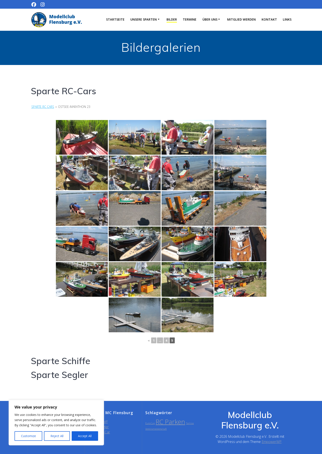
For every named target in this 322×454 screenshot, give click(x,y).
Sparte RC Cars (42, 107)
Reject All (56, 436)
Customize (28, 436)
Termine (189, 19)
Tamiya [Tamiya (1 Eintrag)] (190, 423)
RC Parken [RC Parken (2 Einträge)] (170, 421)
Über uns (209, 19)
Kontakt (269, 19)
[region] (56, 422)
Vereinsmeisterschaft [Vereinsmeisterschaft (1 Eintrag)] (156, 428)
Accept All (85, 436)
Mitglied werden (241, 19)
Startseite (115, 19)
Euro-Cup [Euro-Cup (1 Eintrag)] (150, 423)
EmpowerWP (272, 441)
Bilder (172, 19)
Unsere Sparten (143, 19)
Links (287, 19)
